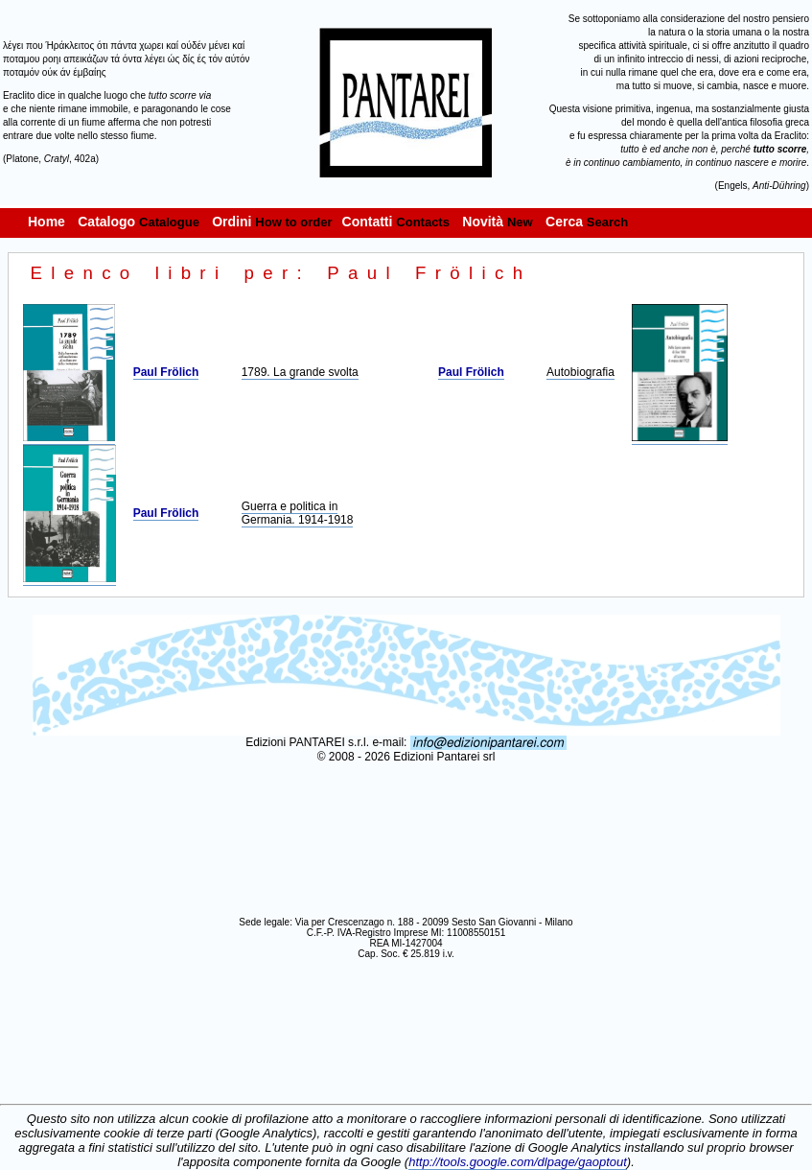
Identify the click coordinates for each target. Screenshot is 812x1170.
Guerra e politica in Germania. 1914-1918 (298, 513)
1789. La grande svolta (300, 372)
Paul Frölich (166, 372)
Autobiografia (580, 372)
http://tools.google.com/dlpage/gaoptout (517, 1162)
